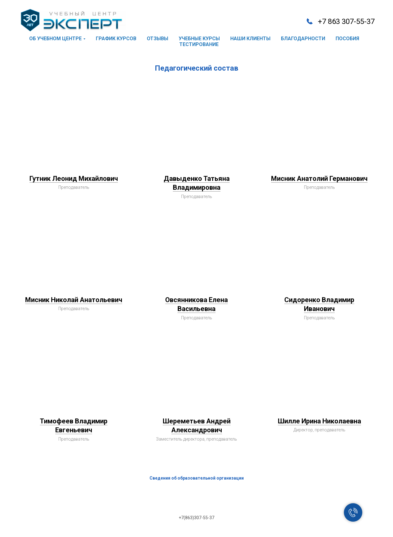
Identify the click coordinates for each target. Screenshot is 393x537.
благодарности (303, 38)
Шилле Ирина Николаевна (319, 421)
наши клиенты (250, 38)
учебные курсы (199, 38)
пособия (347, 38)
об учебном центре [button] (55, 38)
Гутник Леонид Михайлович (73, 178)
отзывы (157, 38)
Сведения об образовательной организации (197, 478)
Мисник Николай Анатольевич (73, 300)
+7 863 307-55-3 (344, 21)
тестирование (199, 44)
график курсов (116, 38)
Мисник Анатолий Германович (319, 178)
